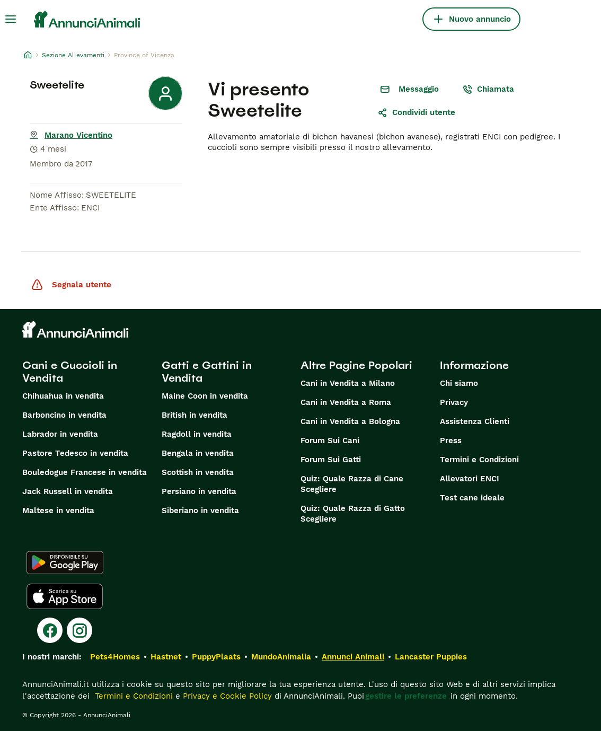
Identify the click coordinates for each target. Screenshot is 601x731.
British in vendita (194, 415)
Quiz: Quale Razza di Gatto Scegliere (353, 514)
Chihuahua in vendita (63, 396)
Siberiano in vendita (200, 510)
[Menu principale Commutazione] (10, 19)
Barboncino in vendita (64, 415)
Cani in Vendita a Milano (348, 383)
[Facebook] (50, 630)
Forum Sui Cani (330, 440)
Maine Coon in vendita (205, 396)
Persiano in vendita (199, 491)
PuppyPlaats (216, 657)
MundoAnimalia (281, 657)
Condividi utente (416, 112)
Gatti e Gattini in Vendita (207, 371)
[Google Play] (64, 562)
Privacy (454, 402)
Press (451, 440)
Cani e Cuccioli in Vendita (69, 371)
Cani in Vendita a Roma (346, 402)
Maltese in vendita (58, 510)
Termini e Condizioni (479, 459)
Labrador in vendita (60, 434)
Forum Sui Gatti (331, 459)
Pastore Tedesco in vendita (75, 453)
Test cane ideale (472, 498)
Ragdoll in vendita (197, 434)
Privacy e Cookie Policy (226, 696)
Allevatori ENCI (469, 478)
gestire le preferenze (406, 696)
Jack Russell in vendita (67, 491)
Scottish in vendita (198, 472)
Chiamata (488, 89)
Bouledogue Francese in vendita (84, 472)
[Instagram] (79, 630)
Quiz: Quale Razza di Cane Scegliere (352, 484)
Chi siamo (459, 383)
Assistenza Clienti (474, 421)
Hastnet (166, 657)
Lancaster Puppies (431, 657)
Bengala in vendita (198, 453)
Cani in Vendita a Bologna (350, 421)
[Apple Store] (64, 596)
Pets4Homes (115, 657)
